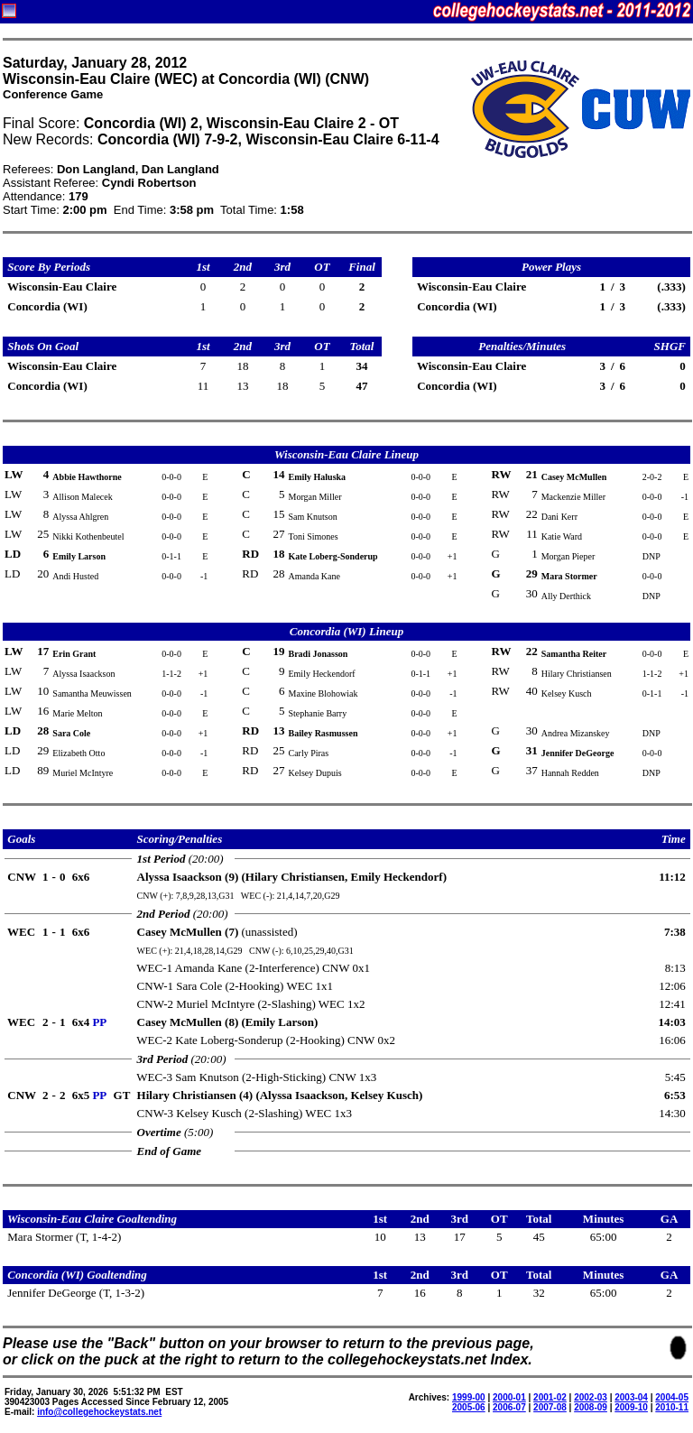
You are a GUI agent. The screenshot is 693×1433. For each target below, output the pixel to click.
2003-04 (631, 1397)
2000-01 (509, 1397)
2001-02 (550, 1397)
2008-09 (590, 1407)
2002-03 (590, 1397)
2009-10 (631, 1407)
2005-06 (468, 1407)
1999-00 (468, 1397)
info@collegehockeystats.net (99, 1412)
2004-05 (671, 1397)
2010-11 (671, 1407)
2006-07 (509, 1407)
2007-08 (550, 1407)
